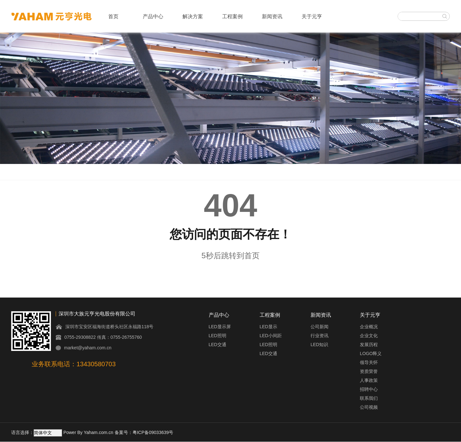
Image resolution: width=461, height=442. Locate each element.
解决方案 (192, 16)
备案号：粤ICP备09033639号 (144, 432)
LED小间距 (271, 335)
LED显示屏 (220, 326)
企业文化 (369, 335)
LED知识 (319, 344)
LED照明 (217, 335)
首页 (113, 16)
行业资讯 (319, 335)
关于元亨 (312, 16)
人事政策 (369, 380)
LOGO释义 (371, 353)
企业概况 (369, 326)
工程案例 (232, 16)
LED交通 (217, 344)
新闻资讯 (272, 16)
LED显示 (268, 326)
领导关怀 (369, 362)
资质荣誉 (369, 371)
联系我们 (369, 398)
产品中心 (153, 16)
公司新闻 (319, 326)
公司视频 (369, 407)
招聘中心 (369, 389)
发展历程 (369, 344)
